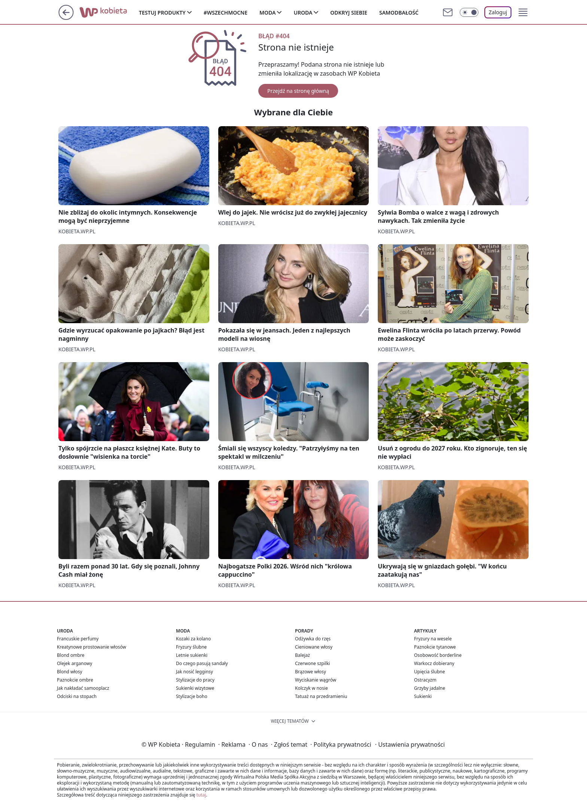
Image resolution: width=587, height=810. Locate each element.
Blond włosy (69, 671)
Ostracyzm (425, 680)
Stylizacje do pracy (195, 680)
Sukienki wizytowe (195, 688)
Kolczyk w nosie (311, 688)
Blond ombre (70, 655)
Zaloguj (498, 12)
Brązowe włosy (310, 671)
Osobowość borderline (438, 655)
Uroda (303, 12)
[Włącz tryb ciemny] (469, 12)
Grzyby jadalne (429, 688)
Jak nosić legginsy (194, 671)
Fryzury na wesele (432, 638)
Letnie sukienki (191, 655)
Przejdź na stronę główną (298, 90)
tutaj (201, 795)
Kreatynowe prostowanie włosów (91, 647)
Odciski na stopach (77, 696)
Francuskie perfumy (77, 638)
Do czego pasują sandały (202, 663)
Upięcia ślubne (429, 671)
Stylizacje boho (191, 696)
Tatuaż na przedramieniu (321, 696)
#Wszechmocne (225, 12)
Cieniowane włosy (313, 647)
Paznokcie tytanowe (435, 647)
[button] (523, 12)
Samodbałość (399, 12)
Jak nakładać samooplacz (83, 688)
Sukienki (423, 696)
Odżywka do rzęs (313, 638)
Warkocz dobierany (434, 663)
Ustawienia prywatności (410, 744)
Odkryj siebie (348, 12)
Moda (267, 12)
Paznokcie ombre (75, 680)
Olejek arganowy (74, 663)
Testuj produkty (162, 12)
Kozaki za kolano (193, 638)
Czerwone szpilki (312, 663)
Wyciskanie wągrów (315, 680)
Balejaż (302, 655)
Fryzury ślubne (191, 647)
